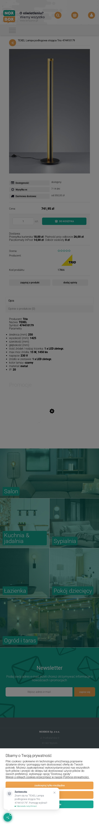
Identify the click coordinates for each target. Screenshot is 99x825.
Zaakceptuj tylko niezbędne (49, 785)
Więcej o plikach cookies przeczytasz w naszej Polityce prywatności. (47, 777)
